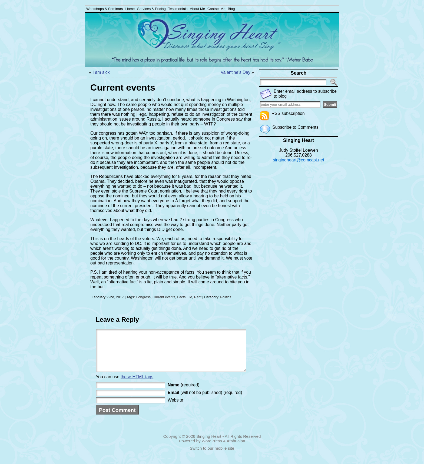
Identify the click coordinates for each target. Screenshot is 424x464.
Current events (164, 297)
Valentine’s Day (235, 72)
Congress (143, 297)
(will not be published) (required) (205, 400)
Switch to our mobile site (212, 456)
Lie (190, 297)
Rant (197, 297)
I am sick (101, 72)
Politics (225, 297)
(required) (183, 393)
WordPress (212, 449)
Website (175, 408)
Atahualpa (236, 449)
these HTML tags (137, 385)
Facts (181, 297)
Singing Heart (208, 444)
